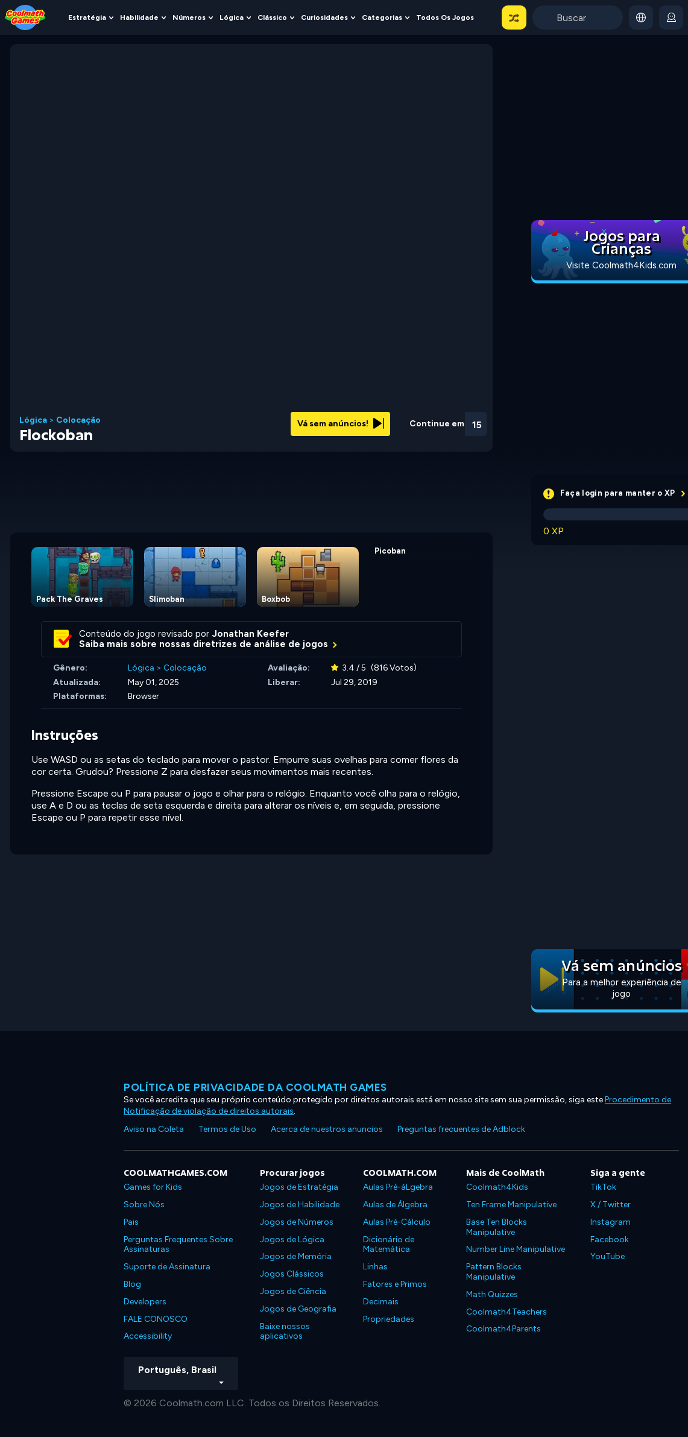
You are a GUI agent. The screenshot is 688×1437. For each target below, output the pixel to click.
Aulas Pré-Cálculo (397, 1222)
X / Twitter (610, 1204)
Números (189, 17)
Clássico (272, 17)
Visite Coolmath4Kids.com (621, 265)
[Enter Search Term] (577, 17)
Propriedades (388, 1319)
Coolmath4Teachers (506, 1312)
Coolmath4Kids (497, 1187)
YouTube (607, 1256)
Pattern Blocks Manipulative (494, 1272)
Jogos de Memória (296, 1256)
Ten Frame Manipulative (511, 1204)
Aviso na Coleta (154, 1129)
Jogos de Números (296, 1222)
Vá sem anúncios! (340, 423)
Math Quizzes (492, 1294)
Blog (132, 1284)
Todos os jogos (445, 17)
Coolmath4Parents (503, 1329)
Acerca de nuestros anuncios (327, 1129)
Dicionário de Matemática (388, 1244)
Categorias (382, 17)
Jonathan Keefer (250, 633)
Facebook (609, 1239)
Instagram (610, 1222)
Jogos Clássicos (292, 1274)
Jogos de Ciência (293, 1291)
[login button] (671, 17)
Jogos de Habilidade (299, 1204)
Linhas (375, 1267)
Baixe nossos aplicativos (285, 1331)
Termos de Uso (227, 1129)
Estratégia (87, 17)
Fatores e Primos (395, 1284)
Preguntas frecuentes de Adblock (461, 1129)
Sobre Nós (144, 1204)
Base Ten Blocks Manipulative (496, 1227)
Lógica (231, 17)
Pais (131, 1222)
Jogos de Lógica (292, 1239)
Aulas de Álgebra (395, 1204)
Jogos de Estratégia (299, 1187)
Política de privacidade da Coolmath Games (255, 1087)
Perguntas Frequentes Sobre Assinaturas (178, 1244)
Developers (145, 1301)
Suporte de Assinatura (167, 1267)
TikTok (603, 1187)
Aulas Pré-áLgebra (398, 1187)
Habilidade (139, 17)
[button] (514, 17)
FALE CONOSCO (156, 1319)
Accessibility (148, 1336)
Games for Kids (153, 1187)
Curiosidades (324, 17)
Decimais (381, 1301)
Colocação (78, 420)
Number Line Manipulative (515, 1249)
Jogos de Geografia (298, 1309)
